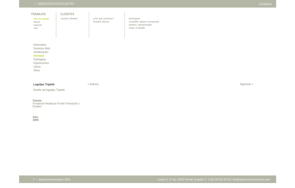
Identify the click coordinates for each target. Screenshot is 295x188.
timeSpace (134, 18)
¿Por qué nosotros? (103, 18)
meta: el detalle (137, 28)
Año (35, 28)
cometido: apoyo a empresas (144, 21)
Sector (36, 22)
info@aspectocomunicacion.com (251, 179)
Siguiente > (246, 84)
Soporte (37, 25)
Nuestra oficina (101, 21)
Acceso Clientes (69, 18)
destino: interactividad (140, 25)
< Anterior (93, 84)
